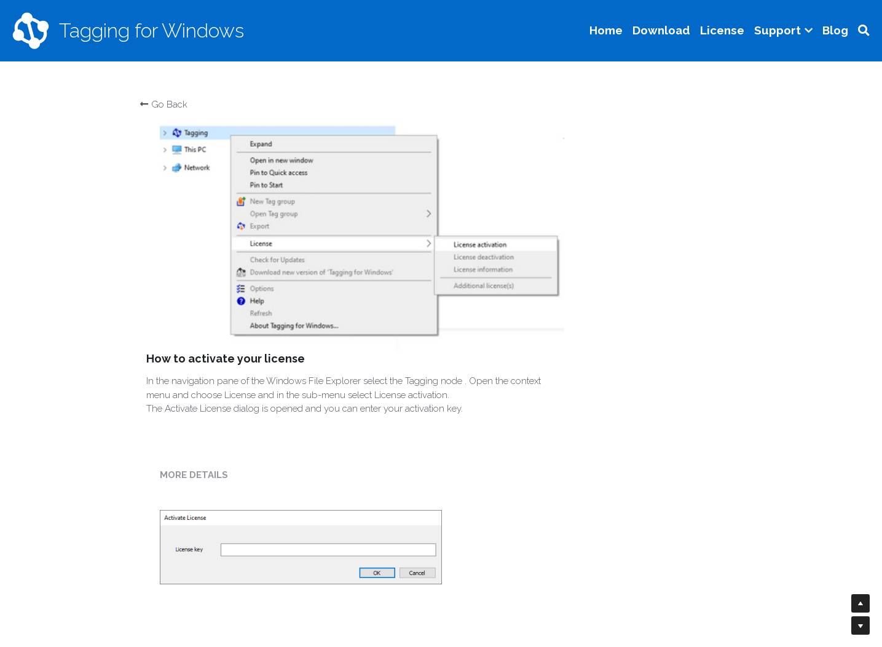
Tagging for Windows (151, 30)
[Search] (864, 30)
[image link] (30, 30)
